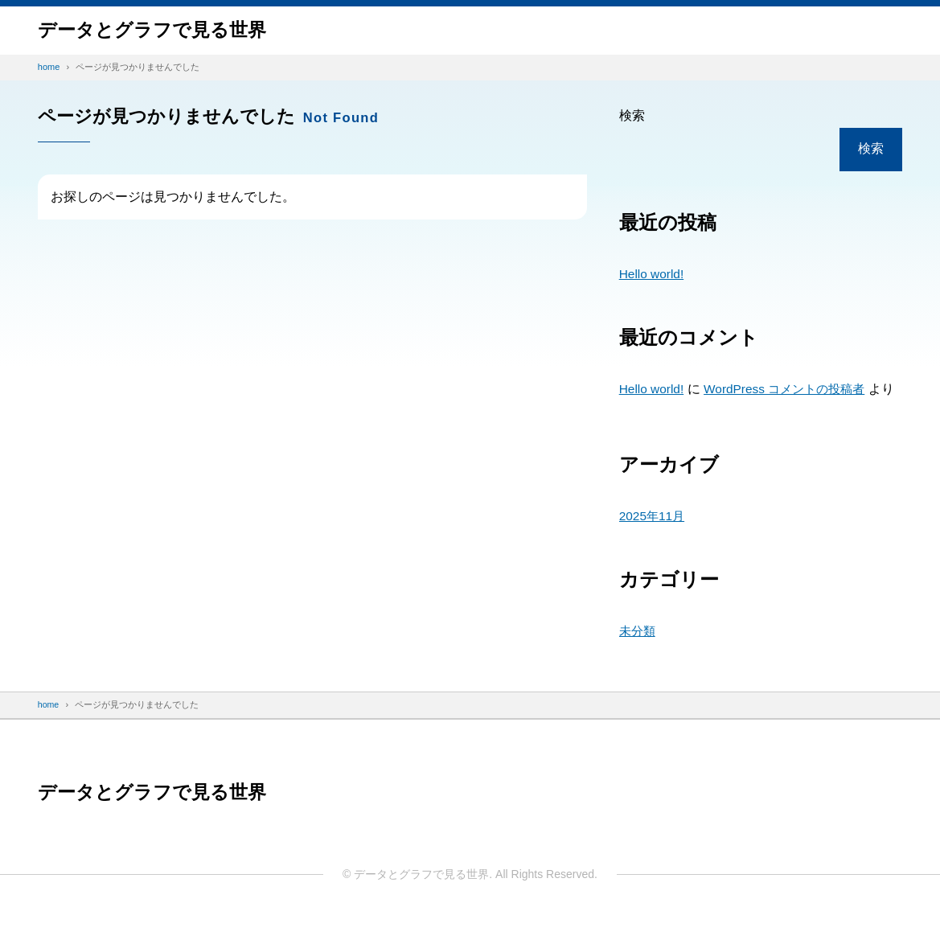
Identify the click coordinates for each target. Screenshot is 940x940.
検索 (632, 115)
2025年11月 (653, 539)
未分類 (638, 654)
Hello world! (653, 274)
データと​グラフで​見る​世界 (157, 30)
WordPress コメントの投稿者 (791, 389)
